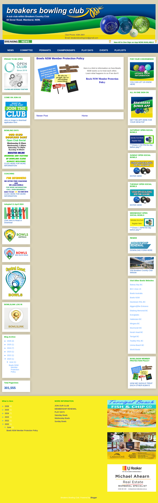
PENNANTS (45, 50)
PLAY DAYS (87, 50)
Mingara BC (135, 324)
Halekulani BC (136, 319)
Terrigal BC (134, 336)
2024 (9, 348)
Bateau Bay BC (136, 285)
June (11, 362)
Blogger (94, 498)
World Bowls (135, 349)
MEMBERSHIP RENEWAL (65, 409)
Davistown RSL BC (138, 302)
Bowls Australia (136, 293)
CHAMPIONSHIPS (66, 50)
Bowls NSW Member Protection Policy (14, 368)
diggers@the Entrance (139, 306)
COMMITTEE (26, 50)
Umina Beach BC (137, 345)
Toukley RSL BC (136, 341)
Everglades (134, 315)
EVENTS (104, 50)
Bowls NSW (135, 298)
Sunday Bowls (60, 421)
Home (85, 115)
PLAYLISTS (120, 50)
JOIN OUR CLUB (62, 406)
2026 (9, 341)
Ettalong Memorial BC (139, 311)
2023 (9, 352)
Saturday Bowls (61, 415)
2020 (9, 359)
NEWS (10, 50)
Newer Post (42, 115)
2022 (9, 355)
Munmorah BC (136, 328)
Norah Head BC (136, 332)
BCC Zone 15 (135, 289)
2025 (9, 344)
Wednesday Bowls (62, 418)
